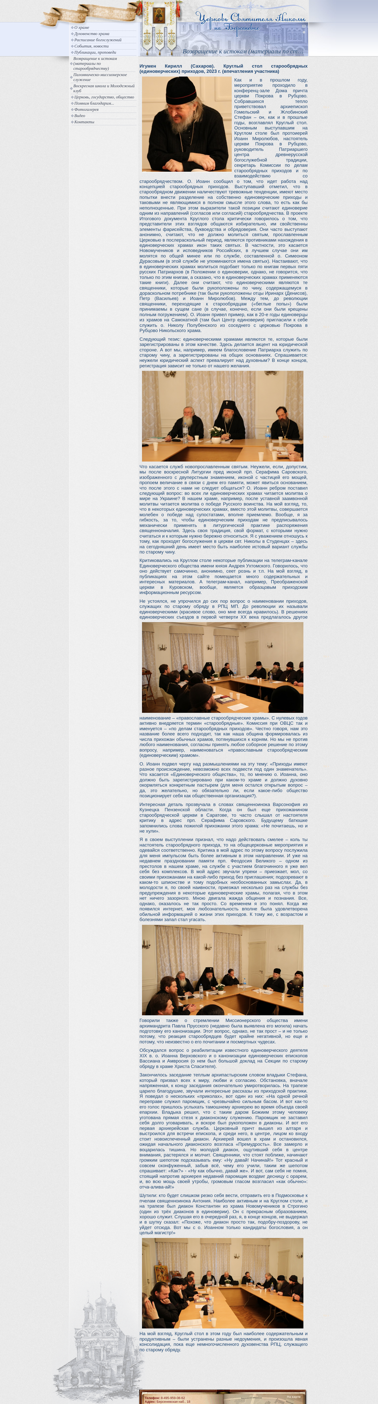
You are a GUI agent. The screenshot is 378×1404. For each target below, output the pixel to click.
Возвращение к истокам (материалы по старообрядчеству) (95, 63)
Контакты (84, 122)
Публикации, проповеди (95, 52)
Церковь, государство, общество (104, 97)
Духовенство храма (91, 33)
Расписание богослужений (98, 40)
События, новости (91, 46)
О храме (81, 27)
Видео (79, 115)
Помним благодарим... (94, 103)
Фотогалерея (86, 109)
